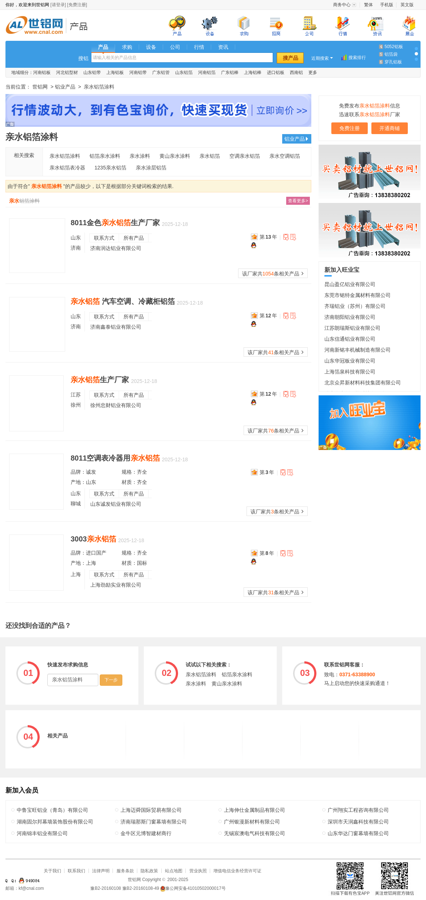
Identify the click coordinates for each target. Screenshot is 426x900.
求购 (127, 47)
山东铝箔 (184, 72)
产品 (103, 47)
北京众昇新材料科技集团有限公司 (362, 383)
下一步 (111, 679)
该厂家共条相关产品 (273, 274)
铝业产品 (81, 26)
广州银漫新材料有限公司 (252, 822)
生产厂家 (100, 380)
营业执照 (198, 870)
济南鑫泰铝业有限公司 (115, 327)
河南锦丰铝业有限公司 (42, 833)
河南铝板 (42, 72)
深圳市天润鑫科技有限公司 (358, 822)
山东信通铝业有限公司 (349, 339)
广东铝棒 (229, 72)
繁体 (368, 4)
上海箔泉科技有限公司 (349, 372)
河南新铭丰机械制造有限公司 (357, 350)
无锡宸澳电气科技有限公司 (254, 833)
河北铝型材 (67, 72)
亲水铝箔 (210, 156)
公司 (175, 47)
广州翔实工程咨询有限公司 (358, 810)
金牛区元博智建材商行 (146, 833)
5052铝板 (393, 46)
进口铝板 (275, 72)
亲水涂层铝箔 (151, 168)
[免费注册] (77, 4)
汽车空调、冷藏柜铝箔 (123, 301)
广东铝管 (161, 72)
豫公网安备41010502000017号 (192, 888)
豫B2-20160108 (105, 888)
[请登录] (58, 4)
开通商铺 (389, 128)
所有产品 (133, 238)
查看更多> (298, 200)
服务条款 (125, 870)
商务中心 (342, 4)
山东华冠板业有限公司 (349, 361)
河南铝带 (138, 72)
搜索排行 (357, 57)
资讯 (223, 47)
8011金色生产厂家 (115, 223)
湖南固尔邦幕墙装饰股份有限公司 (55, 822)
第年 (268, 237)
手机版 (386, 4)
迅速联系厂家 (369, 114)
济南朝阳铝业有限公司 (349, 317)
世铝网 (36, 26)
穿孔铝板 (393, 61)
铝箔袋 (391, 54)
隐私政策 (149, 870)
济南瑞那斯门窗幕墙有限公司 (154, 822)
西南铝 (296, 72)
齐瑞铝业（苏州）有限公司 (355, 306)
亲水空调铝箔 (284, 156)
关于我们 (52, 870)
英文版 (407, 4)
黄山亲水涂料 (174, 156)
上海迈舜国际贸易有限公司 (151, 810)
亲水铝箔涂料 (65, 156)
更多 (312, 72)
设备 (151, 47)
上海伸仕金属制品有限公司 (254, 810)
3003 (93, 539)
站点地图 (173, 870)
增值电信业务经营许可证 (237, 870)
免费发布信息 (369, 106)
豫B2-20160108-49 (140, 888)
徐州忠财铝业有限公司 (115, 405)
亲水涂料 (140, 156)
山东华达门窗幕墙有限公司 (358, 833)
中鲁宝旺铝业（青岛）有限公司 (52, 810)
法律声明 (101, 870)
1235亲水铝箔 (110, 168)
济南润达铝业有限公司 (115, 248)
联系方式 (104, 238)
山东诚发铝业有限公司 (115, 504)
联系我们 (76, 870)
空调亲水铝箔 (244, 156)
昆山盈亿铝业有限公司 (349, 284)
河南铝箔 (207, 72)
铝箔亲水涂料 (105, 156)
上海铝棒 (252, 72)
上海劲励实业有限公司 (115, 585)
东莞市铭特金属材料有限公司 (357, 295)
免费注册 (349, 128)
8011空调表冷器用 (115, 458)
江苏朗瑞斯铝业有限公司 (352, 328)
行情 (199, 47)
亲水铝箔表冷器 (67, 168)
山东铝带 (92, 72)
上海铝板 (115, 72)
